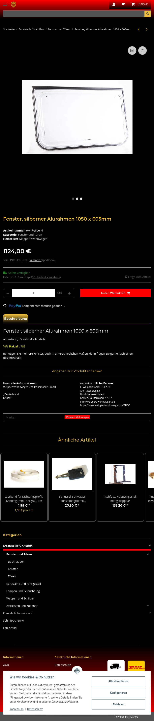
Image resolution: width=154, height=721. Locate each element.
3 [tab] (81, 199)
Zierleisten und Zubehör (22, 606)
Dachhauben (16, 561)
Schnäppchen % (13, 620)
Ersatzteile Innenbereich (18, 613)
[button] (113, 4)
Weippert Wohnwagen (77, 417)
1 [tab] (73, 199)
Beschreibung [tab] (15, 319)
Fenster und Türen (30, 234)
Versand (35, 260)
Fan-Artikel (10, 628)
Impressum (17, 709)
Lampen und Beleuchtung (23, 591)
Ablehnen (118, 704)
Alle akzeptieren (118, 681)
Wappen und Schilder (20, 598)
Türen (11, 576)
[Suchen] (74, 14)
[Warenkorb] (139, 4)
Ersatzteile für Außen (18, 546)
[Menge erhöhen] (69, 293)
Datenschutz (62, 665)
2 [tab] (77, 199)
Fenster (13, 569)
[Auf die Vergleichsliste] (132, 50)
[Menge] (33, 293)
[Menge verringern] (7, 293)
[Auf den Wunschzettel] (142, 50)
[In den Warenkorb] (6, 41)
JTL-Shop (133, 716)
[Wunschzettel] (123, 4)
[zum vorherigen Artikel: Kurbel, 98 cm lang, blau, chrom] (139, 29)
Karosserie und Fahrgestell (23, 584)
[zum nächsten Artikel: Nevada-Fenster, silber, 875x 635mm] (147, 29)
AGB (6, 665)
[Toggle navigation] (5, 2)
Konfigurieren (118, 692)
